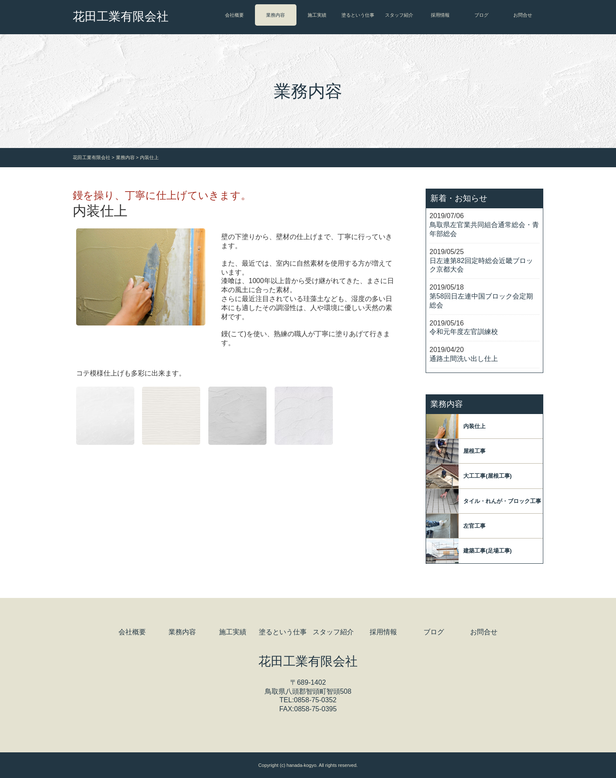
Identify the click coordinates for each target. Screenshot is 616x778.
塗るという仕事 (357, 15)
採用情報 (440, 15)
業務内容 (275, 15)
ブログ (481, 15)
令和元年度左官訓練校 (463, 331)
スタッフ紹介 (399, 15)
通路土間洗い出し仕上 (463, 358)
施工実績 (317, 15)
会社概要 (234, 15)
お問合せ (522, 15)
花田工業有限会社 (121, 16)
